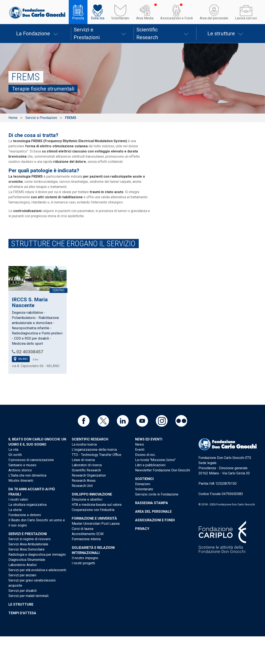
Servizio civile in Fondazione (156, 494)
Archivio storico (20, 470)
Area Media (144, 18)
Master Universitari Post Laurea (96, 524)
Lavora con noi (246, 18)
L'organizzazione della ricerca (94, 450)
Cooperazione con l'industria (93, 510)
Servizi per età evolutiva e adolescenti (37, 570)
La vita (13, 450)
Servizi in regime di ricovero (29, 539)
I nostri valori (18, 499)
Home (12, 118)
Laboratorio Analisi (22, 565)
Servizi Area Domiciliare (26, 549)
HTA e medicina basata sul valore (97, 505)
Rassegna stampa (151, 503)
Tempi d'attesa (22, 613)
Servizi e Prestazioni (87, 33)
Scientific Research (147, 33)
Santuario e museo (22, 465)
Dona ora (97, 18)
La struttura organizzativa (27, 505)
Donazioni (142, 484)
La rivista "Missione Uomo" (155, 460)
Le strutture (221, 34)
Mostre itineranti (20, 481)
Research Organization (89, 475)
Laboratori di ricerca (87, 465)
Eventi (139, 450)
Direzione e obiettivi (87, 499)
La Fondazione (33, 34)
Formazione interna (86, 539)
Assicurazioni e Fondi (176, 18)
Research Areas (84, 481)
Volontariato (120, 18)
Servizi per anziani (22, 575)
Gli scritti (15, 455)
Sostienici (144, 479)
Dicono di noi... (146, 455)
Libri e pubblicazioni (150, 465)
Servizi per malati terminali (28, 596)
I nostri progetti (83, 563)
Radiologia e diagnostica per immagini (37, 554)
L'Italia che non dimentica (27, 475)
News (139, 444)
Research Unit (82, 486)
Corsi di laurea (82, 529)
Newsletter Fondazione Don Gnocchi (162, 470)
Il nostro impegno (85, 558)
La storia (15, 510)
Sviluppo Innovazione (92, 494)
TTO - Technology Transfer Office (96, 455)
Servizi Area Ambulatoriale (28, 544)
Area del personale (214, 18)
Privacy (142, 529)
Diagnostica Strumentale (26, 560)
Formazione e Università (94, 518)
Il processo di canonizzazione (31, 460)
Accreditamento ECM (87, 534)
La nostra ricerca (84, 444)
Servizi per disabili (22, 591)
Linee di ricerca (83, 460)
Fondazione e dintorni (24, 515)
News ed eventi (148, 439)
